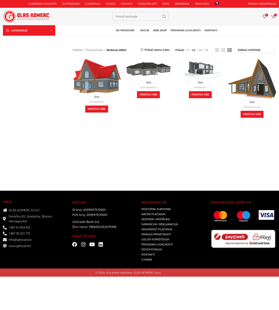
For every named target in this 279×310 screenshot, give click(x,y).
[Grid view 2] (217, 50)
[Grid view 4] (229, 50)
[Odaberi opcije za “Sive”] (96, 109)
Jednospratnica (148, 87)
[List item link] (174, 209)
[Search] (140, 16)
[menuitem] (217, 4)
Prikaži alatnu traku (157, 49)
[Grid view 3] (223, 50)
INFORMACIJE (154, 202)
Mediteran (200, 87)
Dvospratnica (96, 101)
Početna (78, 50)
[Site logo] (26, 16)
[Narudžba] (256, 50)
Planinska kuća (252, 107)
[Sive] (97, 76)
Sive (96, 96)
